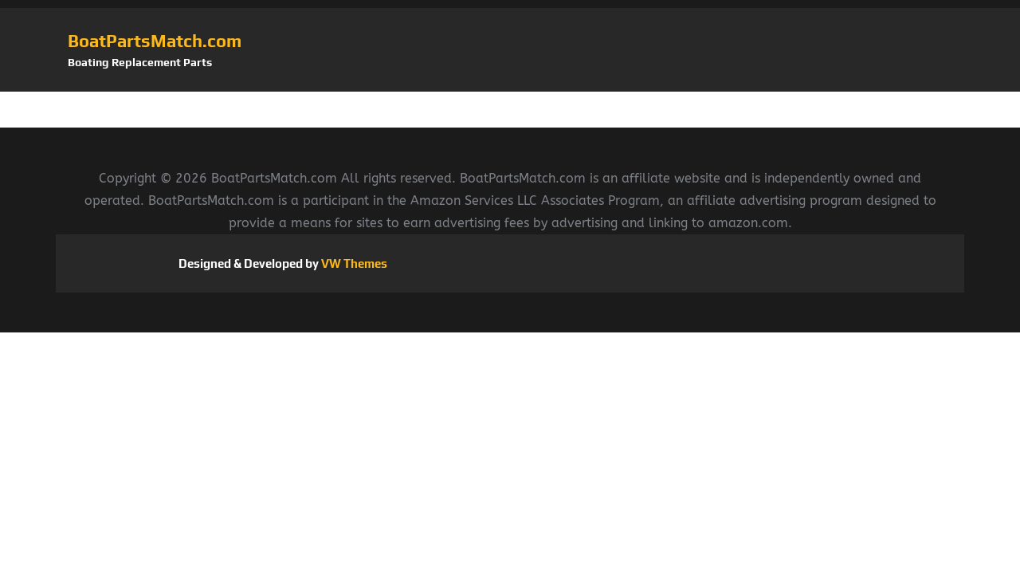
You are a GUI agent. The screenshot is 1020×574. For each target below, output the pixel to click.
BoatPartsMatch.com (154, 40)
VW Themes (353, 263)
